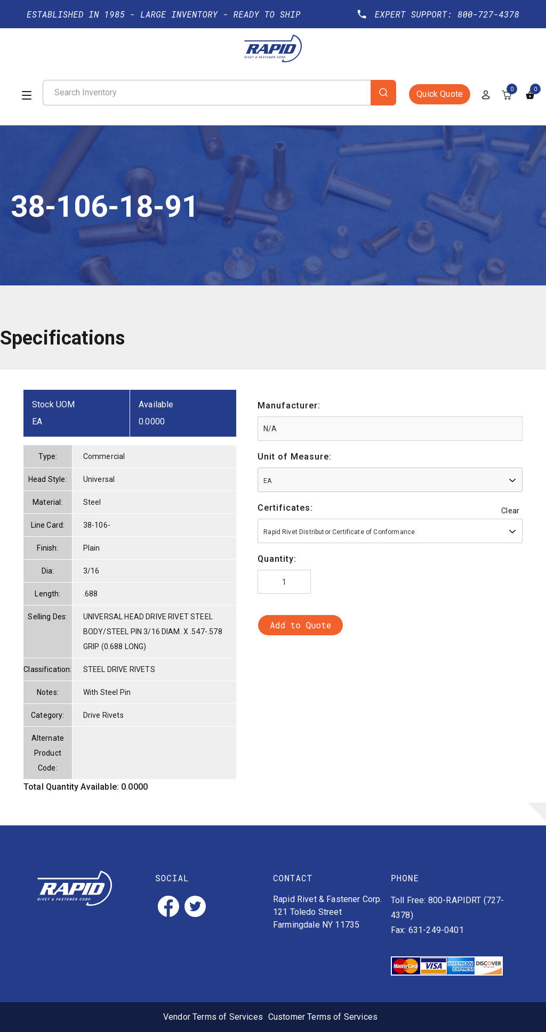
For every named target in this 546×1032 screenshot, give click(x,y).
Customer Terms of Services (323, 1017)
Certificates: (285, 508)
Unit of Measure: (295, 457)
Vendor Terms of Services (213, 1017)
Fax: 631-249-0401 (427, 930)
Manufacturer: (289, 405)
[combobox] (390, 480)
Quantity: (277, 559)
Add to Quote (300, 624)
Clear (510, 510)
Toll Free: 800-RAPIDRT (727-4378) (447, 907)
